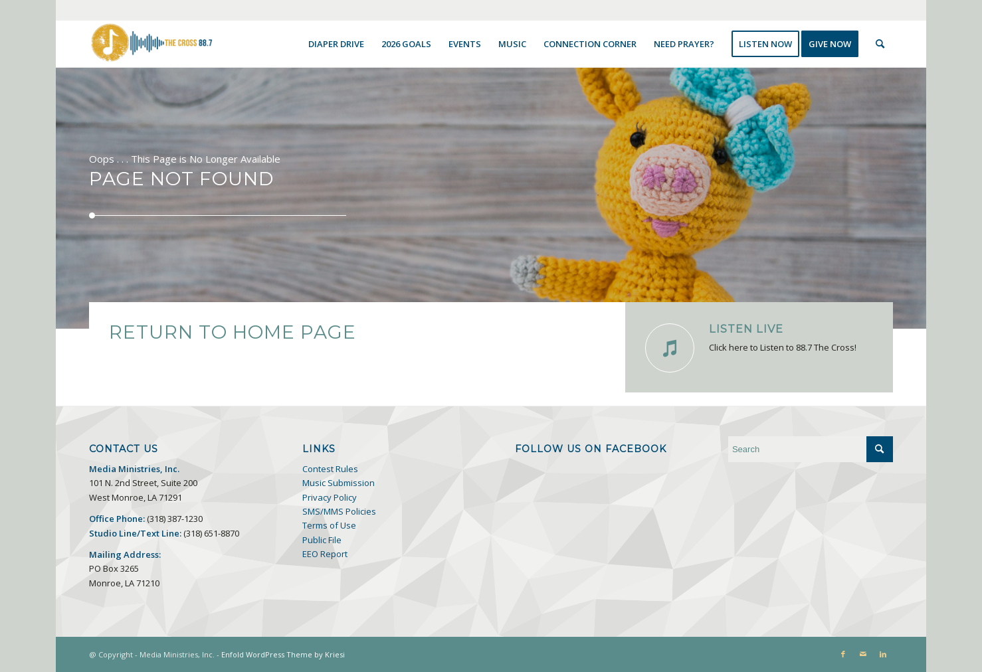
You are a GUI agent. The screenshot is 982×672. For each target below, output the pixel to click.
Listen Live (746, 328)
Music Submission (338, 483)
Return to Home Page (232, 332)
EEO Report (324, 554)
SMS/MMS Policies (339, 511)
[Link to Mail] (863, 654)
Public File (322, 540)
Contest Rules (330, 469)
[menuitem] (336, 44)
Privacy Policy (329, 497)
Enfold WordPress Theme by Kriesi (283, 654)
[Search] (880, 44)
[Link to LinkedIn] (883, 654)
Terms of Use (329, 525)
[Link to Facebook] (843, 654)
